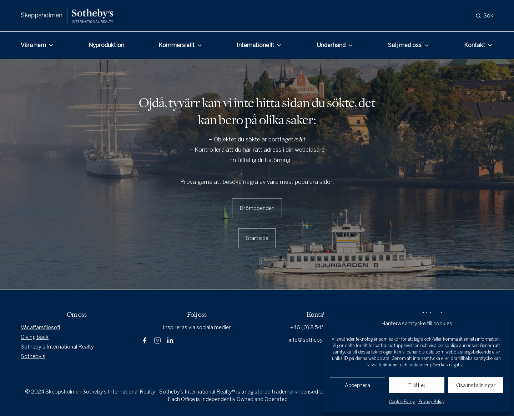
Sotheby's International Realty (57, 347)
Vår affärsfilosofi (40, 327)
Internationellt (255, 45)
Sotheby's (33, 356)
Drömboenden (257, 208)
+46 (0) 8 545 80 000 (317, 327)
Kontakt (474, 45)
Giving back (35, 337)
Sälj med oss (405, 45)
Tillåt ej (416, 385)
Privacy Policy (431, 401)
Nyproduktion (106, 45)
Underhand (331, 45)
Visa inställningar (475, 385)
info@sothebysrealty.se (317, 340)
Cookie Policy (402, 401)
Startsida (257, 238)
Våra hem (33, 45)
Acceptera (357, 385)
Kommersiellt (176, 45)
